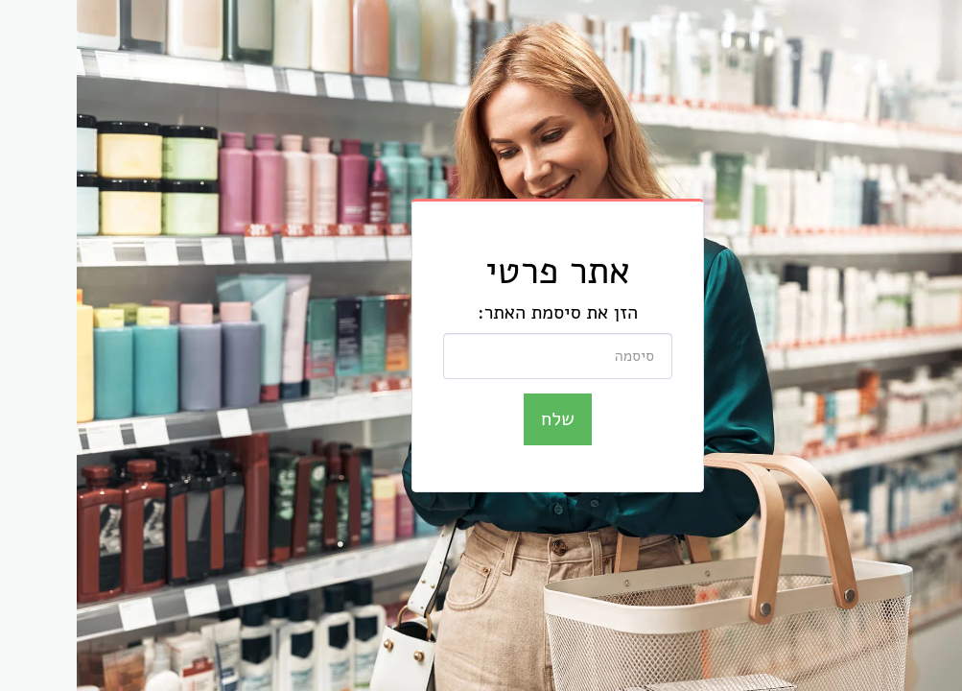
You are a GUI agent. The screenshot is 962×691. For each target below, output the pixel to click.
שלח (481, 419)
